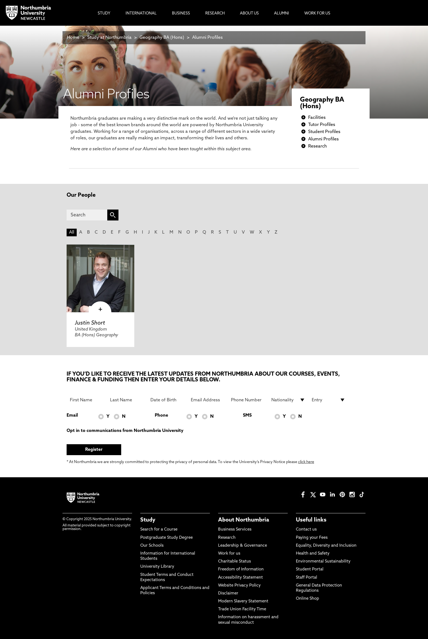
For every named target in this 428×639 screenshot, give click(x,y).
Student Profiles (324, 132)
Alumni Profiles (207, 38)
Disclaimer (228, 593)
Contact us (306, 530)
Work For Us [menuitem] (317, 13)
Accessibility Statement (240, 578)
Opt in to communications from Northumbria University (125, 431)
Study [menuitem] (104, 13)
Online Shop (307, 599)
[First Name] (86, 399)
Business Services (234, 530)
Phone (161, 415)
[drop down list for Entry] (328, 399)
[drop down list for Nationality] (288, 399)
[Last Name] (127, 399)
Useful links (311, 520)
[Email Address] (207, 399)
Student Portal (309, 569)
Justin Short (90, 323)
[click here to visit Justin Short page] (100, 278)
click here (306, 462)
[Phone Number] (248, 399)
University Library (157, 567)
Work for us (229, 554)
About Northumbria (243, 520)
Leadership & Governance (242, 546)
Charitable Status (234, 562)
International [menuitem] (141, 13)
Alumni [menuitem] (281, 13)
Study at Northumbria (109, 38)
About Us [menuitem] (249, 13)
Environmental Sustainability (323, 562)
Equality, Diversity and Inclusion (326, 546)
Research (317, 146)
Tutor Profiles (321, 125)
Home (73, 38)
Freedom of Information (241, 569)
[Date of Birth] (167, 399)
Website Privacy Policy (239, 586)
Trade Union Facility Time (242, 609)
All (71, 232)
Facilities (317, 118)
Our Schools (152, 546)
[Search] (87, 215)
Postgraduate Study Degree (166, 538)
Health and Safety (312, 554)
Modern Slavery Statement (243, 601)
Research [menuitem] (215, 13)
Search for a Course (158, 530)
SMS (247, 415)
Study (147, 520)
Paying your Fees (312, 538)
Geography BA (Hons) (161, 38)
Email (72, 415)
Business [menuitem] (181, 13)
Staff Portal (306, 578)
